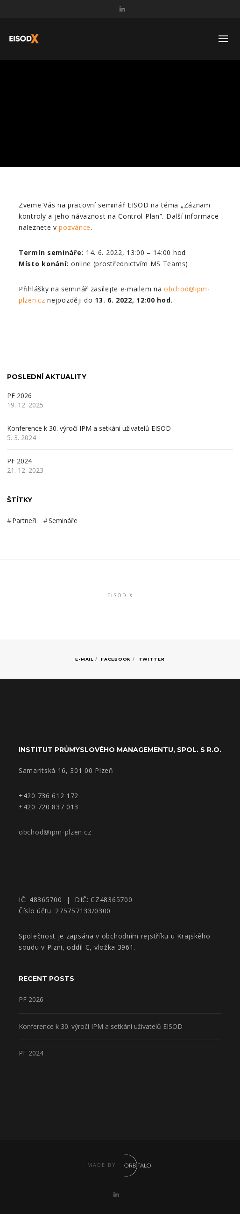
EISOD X (120, 595)
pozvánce (75, 227)
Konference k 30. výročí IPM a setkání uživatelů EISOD (89, 429)
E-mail (84, 659)
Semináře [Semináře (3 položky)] (63, 520)
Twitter (152, 659)
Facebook (116, 659)
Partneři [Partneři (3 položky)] (24, 520)
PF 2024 (19, 461)
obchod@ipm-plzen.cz (55, 832)
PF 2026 (19, 396)
